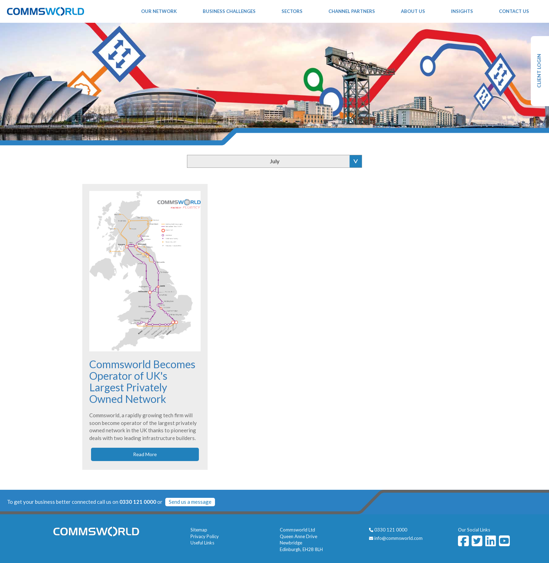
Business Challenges (229, 11)
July (274, 161)
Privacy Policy (204, 536)
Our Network (159, 11)
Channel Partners (351, 11)
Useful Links (202, 542)
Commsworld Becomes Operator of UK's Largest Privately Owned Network (142, 381)
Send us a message (190, 502)
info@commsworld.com (398, 538)
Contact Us (514, 11)
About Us (413, 11)
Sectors (292, 11)
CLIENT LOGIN (539, 71)
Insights (462, 11)
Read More (145, 454)
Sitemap (198, 530)
